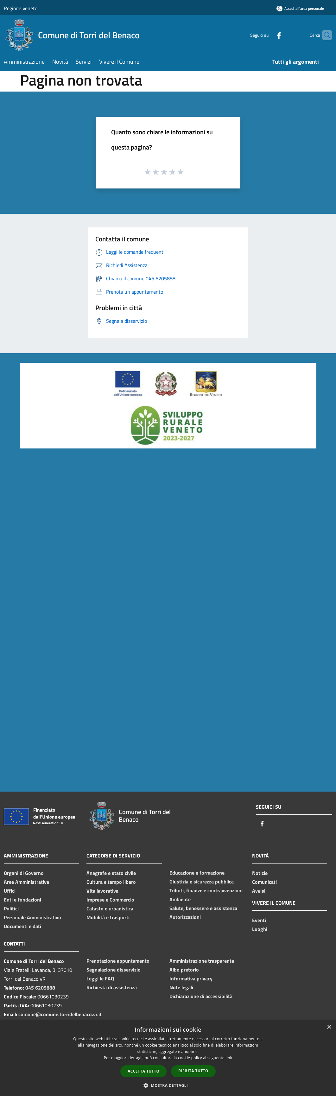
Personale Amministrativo (32, 917)
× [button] (328, 1027)
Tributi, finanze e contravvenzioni (206, 890)
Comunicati (264, 882)
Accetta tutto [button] (143, 1071)
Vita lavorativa (102, 891)
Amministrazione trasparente (201, 961)
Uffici (10, 891)
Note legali (181, 987)
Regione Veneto (20, 8)
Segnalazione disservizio (113, 969)
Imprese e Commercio (110, 899)
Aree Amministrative (26, 882)
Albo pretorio (184, 969)
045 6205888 (40, 987)
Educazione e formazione (197, 872)
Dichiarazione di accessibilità (200, 996)
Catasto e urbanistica (109, 908)
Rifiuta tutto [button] (193, 1071)
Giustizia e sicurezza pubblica (201, 881)
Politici (11, 908)
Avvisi (258, 891)
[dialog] (168, 1058)
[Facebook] (268, 35)
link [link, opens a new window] (228, 1058)
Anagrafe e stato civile (111, 873)
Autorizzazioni (185, 917)
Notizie (260, 873)
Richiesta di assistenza (111, 987)
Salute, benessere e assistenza (203, 908)
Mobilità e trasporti (108, 917)
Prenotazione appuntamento (117, 961)
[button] (168, 1085)
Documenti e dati (22, 926)
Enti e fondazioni (22, 899)
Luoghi (259, 929)
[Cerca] (324, 35)
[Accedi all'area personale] (300, 8)
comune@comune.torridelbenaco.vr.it (60, 1014)
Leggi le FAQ (100, 978)
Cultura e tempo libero (111, 882)
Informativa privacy (190, 978)
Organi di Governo (24, 873)
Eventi (259, 920)
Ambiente (180, 899)
